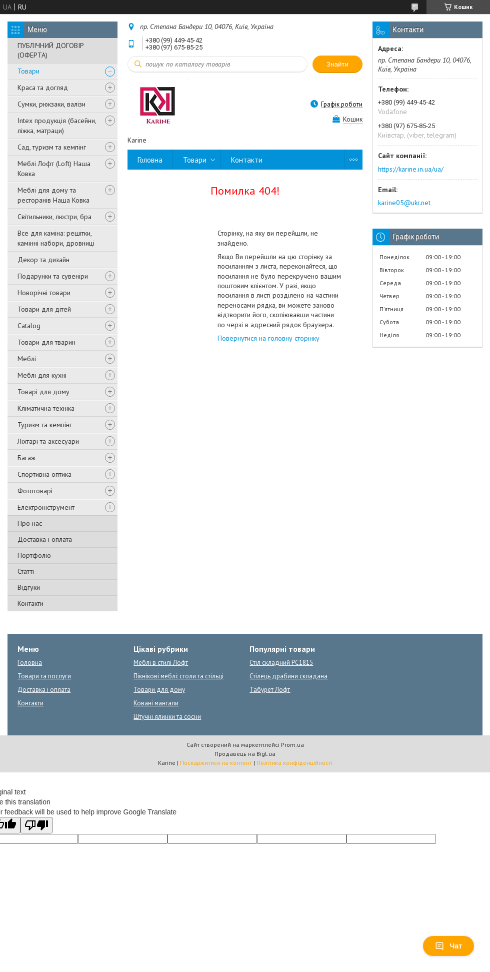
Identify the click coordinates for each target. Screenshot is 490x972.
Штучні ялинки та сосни (167, 716)
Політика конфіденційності (294, 762)
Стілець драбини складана (289, 676)
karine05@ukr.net (404, 202)
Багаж (27, 457)
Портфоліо (34, 555)
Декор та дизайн (44, 259)
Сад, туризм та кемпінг (52, 147)
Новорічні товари (44, 292)
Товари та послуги (44, 676)
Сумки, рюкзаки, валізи (52, 104)
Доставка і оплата (45, 539)
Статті (26, 571)
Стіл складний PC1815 (281, 662)
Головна (150, 160)
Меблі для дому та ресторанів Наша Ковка (54, 195)
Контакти (31, 603)
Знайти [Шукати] (337, 64)
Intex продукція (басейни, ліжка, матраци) (57, 125)
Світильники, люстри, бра (55, 216)
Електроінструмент (46, 507)
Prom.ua (292, 744)
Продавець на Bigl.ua (245, 753)
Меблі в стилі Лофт (161, 662)
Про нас (30, 523)
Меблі (27, 358)
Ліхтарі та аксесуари (48, 441)
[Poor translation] (36, 825)
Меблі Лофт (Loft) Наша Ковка (54, 168)
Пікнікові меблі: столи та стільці (179, 676)
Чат (448, 945)
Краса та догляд (43, 87)
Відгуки (29, 587)
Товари (29, 71)
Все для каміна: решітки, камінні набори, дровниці (56, 238)
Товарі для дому (44, 391)
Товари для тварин (47, 342)
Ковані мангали (156, 703)
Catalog (29, 325)
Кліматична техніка (46, 408)
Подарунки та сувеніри (53, 276)
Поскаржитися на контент (216, 762)
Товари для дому (159, 689)
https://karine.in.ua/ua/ (411, 169)
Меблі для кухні (42, 375)
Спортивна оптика (45, 474)
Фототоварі (35, 490)
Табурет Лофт (270, 689)
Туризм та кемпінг (45, 424)
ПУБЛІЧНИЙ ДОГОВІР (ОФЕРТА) (51, 50)
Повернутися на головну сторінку (269, 338)
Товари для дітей (44, 309)
